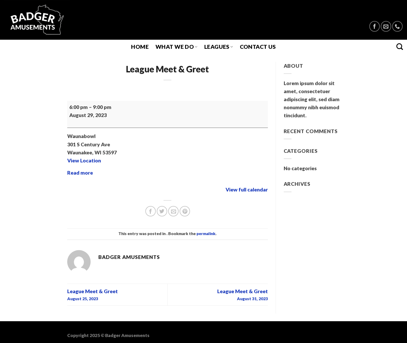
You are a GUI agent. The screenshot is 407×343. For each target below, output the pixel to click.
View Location (84, 160)
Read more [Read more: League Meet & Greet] (80, 173)
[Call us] (397, 26)
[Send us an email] (386, 26)
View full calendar (247, 190)
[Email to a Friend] (173, 211)
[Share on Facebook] (150, 211)
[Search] (399, 46)
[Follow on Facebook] (374, 26)
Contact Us (258, 46)
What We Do (176, 46)
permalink (205, 233)
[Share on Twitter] (162, 211)
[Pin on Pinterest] (185, 211)
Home (140, 46)
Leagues (218, 46)
